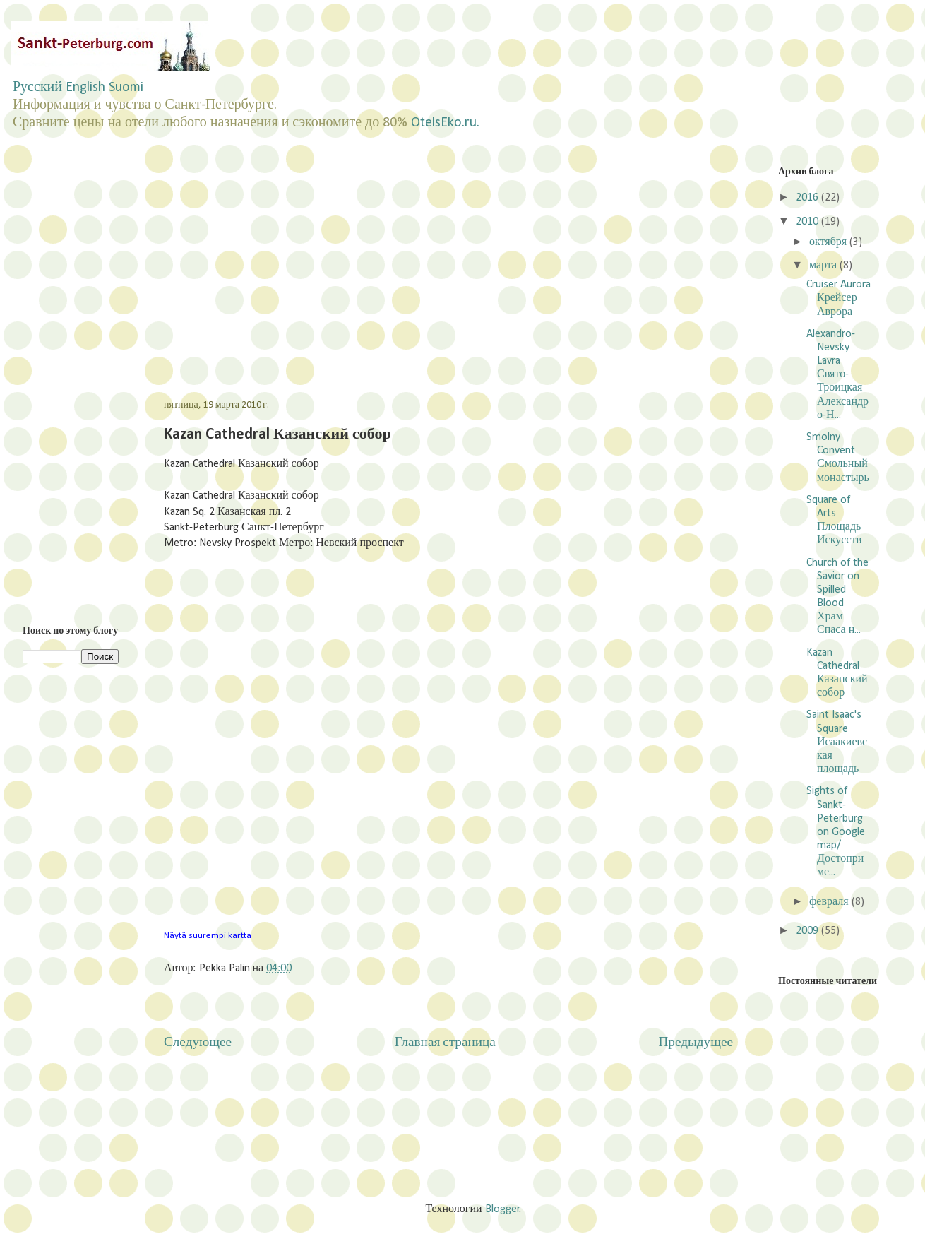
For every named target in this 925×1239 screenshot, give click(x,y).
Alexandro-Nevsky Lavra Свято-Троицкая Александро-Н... (837, 374)
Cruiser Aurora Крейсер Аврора (838, 298)
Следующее (198, 1043)
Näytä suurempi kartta (207, 935)
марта (824, 265)
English (85, 88)
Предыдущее (695, 1043)
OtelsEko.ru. (445, 123)
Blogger (502, 1209)
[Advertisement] (299, 264)
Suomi (126, 88)
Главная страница (445, 1043)
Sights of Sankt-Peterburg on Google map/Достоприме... (835, 832)
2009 (808, 931)
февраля (830, 902)
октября (829, 242)
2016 (808, 197)
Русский (37, 88)
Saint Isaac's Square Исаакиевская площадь (836, 742)
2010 (808, 221)
